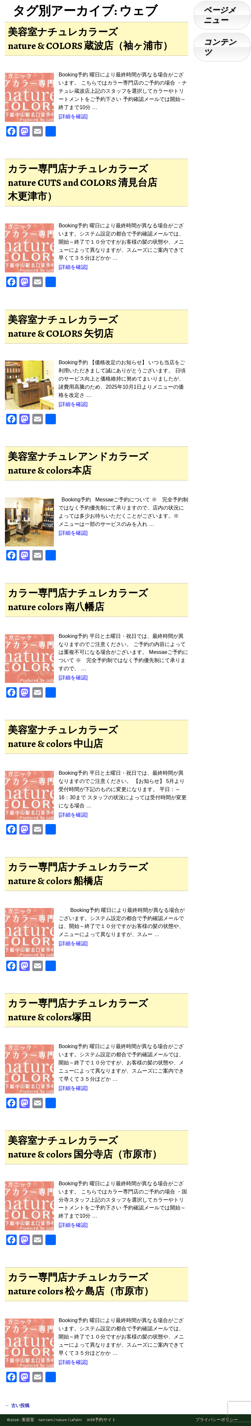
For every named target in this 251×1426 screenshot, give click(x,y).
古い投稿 (17, 1405)
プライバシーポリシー (216, 1420)
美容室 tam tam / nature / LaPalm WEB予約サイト (69, 1420)
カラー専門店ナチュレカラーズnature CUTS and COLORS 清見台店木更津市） (82, 182)
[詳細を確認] (73, 116)
